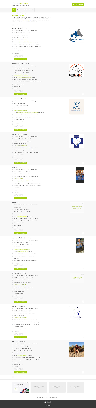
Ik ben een (78, 4)
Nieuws (19, 9)
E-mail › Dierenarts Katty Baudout (20, 352)
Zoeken (25, 9)
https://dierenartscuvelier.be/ (22, 216)
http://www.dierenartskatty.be (22, 355)
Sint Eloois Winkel (24, 310)
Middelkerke (23, 346)
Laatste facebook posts (18, 86)
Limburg (15, 103)
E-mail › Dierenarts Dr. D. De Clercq (20, 145)
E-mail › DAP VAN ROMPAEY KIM (20, 284)
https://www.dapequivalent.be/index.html (24, 77)
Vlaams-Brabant (17, 138)
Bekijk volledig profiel (20, 59)
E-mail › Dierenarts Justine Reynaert (20, 39)
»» (26, 25)
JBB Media (47, 405)
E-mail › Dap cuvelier (17, 213)
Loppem (22, 68)
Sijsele (22, 32)
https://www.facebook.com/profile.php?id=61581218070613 (27, 112)
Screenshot (36, 41)
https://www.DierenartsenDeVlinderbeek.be (24, 319)
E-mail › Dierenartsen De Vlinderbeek (20, 317)
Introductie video (34, 260)
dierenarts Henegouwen (21, 18)
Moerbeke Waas (24, 277)
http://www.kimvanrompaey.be (22, 286)
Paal (18, 103)
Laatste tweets (17, 260)
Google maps (27, 32)
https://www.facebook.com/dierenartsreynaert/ (25, 41)
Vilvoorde (22, 171)
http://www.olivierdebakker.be (22, 251)
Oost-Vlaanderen (17, 277)
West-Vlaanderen (17, 32)
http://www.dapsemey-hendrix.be (23, 180)
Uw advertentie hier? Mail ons (39, 387)
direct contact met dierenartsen (25, 19)
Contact (31, 9)
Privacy (50, 405)
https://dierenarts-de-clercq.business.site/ (24, 147)
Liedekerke (22, 138)
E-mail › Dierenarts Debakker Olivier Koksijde (22, 249)
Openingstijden (17, 258)
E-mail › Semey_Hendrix (18, 178)
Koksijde (22, 242)
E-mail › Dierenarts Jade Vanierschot (20, 110)
